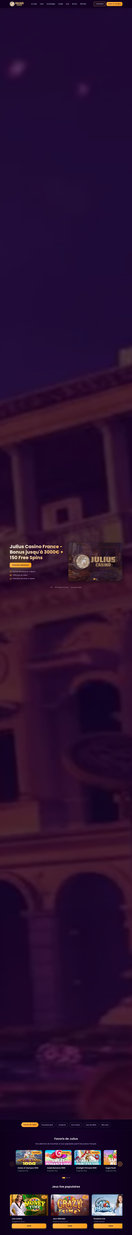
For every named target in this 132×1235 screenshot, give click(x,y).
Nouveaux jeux (47, 1125)
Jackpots (62, 1125)
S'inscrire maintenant (20, 565)
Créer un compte (114, 4)
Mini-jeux (105, 1125)
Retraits (83, 4)
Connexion (100, 4)
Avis (67, 4)
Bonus (74, 4)
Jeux (41, 4)
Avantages (51, 4)
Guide (60, 4)
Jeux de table (91, 1125)
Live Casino (75, 1125)
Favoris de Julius (29, 1125)
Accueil (34, 4)
